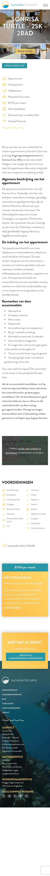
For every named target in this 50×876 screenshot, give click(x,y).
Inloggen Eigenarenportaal (12, 782)
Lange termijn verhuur (16, 545)
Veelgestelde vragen (10, 770)
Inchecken (6, 760)
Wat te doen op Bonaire (12, 766)
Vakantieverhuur (9, 690)
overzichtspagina (12, 607)
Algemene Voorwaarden (12, 751)
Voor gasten (7, 703)
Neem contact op (14, 65)
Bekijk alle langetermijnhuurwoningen (26, 657)
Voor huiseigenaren (11, 708)
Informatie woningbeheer (12, 785)
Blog (4, 699)
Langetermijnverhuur (11, 694)
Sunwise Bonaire (19, 4)
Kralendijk (31, 545)
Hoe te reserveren (9, 763)
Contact (5, 712)
